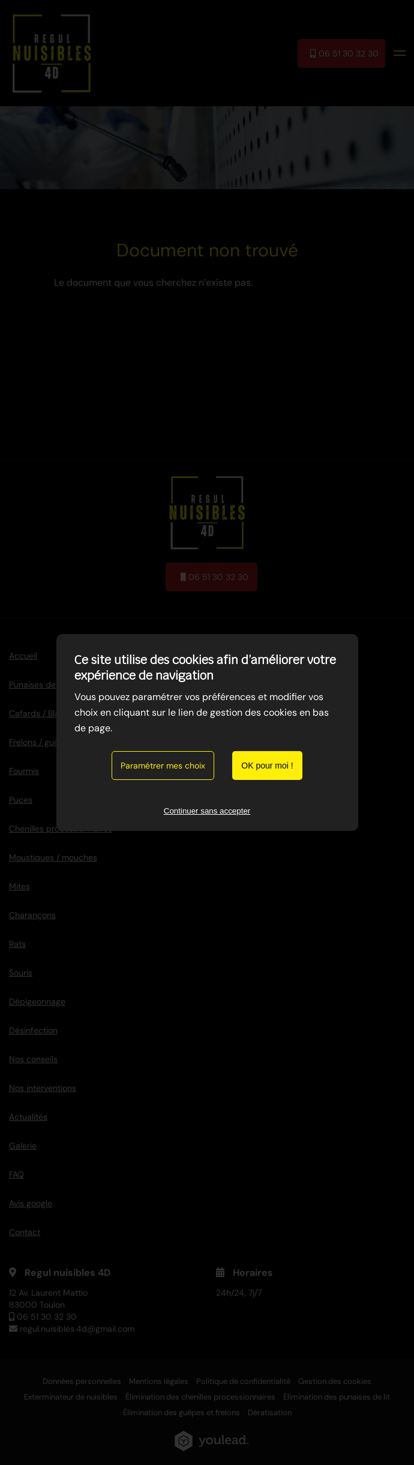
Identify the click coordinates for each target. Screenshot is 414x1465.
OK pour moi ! (267, 765)
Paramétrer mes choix (163, 765)
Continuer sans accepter (207, 810)
